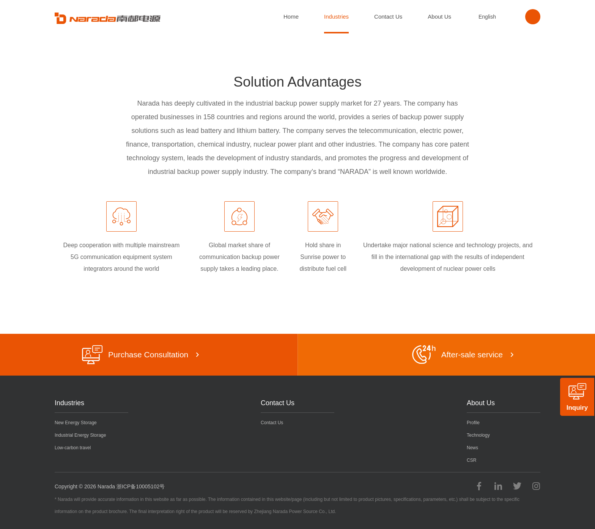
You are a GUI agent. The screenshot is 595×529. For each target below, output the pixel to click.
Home (291, 16)
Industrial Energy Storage (80, 435)
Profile (473, 422)
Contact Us (388, 16)
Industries (336, 16)
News (472, 447)
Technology (478, 435)
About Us (439, 16)
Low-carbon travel (73, 447)
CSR (471, 460)
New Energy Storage (76, 422)
